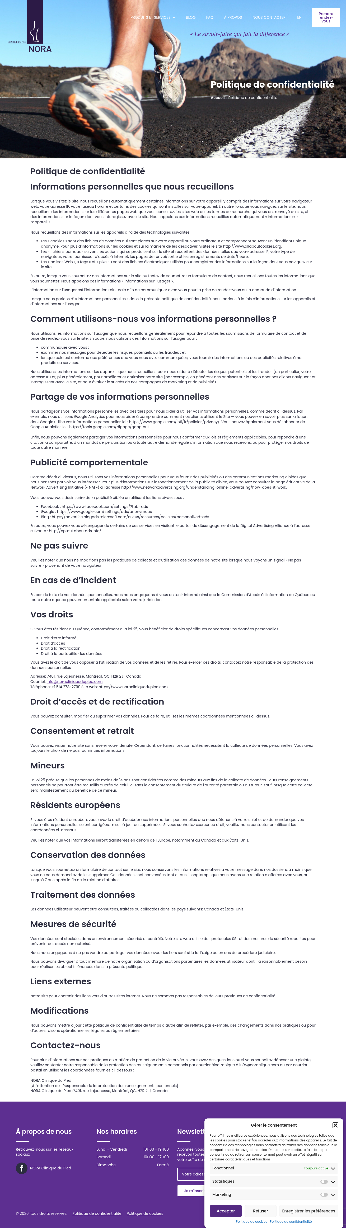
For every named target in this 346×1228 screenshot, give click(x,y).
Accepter (226, 1211)
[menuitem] (299, 17)
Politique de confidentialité (291, 1222)
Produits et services (151, 17)
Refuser (260, 1211)
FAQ (210, 17)
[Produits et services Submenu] (176, 17)
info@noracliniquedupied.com (74, 681)
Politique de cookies (251, 1222)
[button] (335, 1125)
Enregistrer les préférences (308, 1211)
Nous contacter (269, 17)
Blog (191, 17)
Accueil (218, 97)
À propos (233, 17)
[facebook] (21, 1168)
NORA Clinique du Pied (50, 1168)
